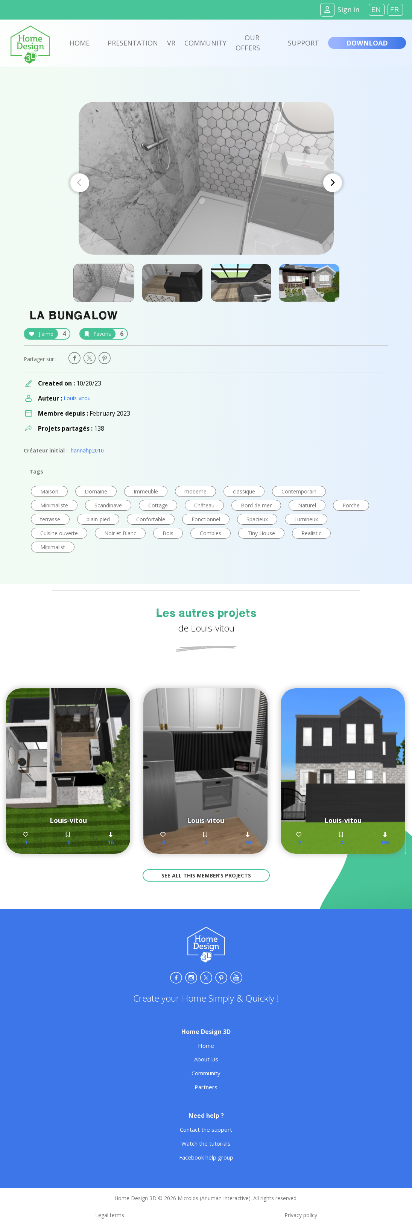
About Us (206, 1059)
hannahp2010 (87, 450)
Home (80, 42)
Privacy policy (300, 1215)
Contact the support (206, 1129)
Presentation (133, 42)
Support (303, 42)
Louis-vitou (77, 398)
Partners (206, 1087)
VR (171, 42)
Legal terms (109, 1215)
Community (205, 42)
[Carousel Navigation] (206, 182)
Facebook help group (206, 1157)
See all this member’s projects (206, 875)
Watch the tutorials (206, 1143)
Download (367, 42)
